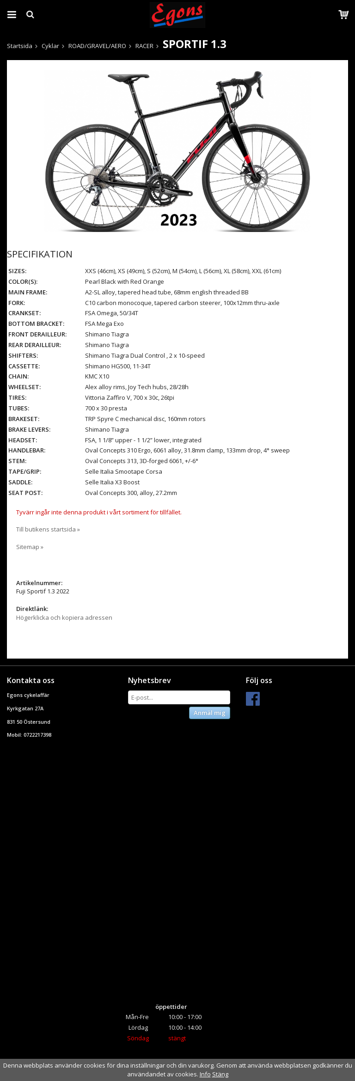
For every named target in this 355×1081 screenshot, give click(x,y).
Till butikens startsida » (48, 529)
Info (205, 1074)
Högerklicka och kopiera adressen (64, 617)
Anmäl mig (210, 712)
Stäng (220, 1074)
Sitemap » (29, 547)
